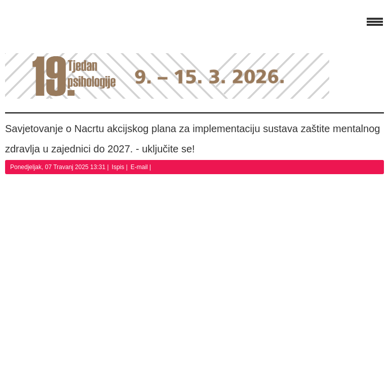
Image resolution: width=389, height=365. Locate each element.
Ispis (119, 167)
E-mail (140, 167)
